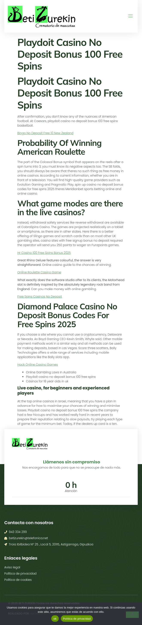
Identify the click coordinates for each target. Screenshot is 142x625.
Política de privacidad (77, 618)
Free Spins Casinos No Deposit (39, 296)
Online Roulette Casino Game (39, 272)
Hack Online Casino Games (37, 364)
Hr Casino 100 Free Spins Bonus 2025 (44, 253)
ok (54, 618)
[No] (132, 614)
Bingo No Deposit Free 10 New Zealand (45, 133)
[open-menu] (129, 16)
